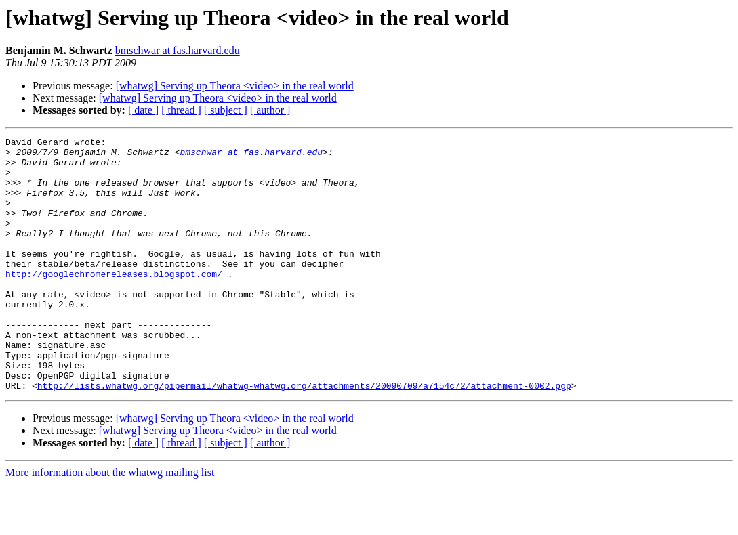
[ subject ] (225, 110)
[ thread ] (181, 110)
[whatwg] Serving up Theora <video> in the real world (235, 85)
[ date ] (143, 110)
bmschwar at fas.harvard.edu (177, 50)
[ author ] (270, 110)
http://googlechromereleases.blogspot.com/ (113, 302)
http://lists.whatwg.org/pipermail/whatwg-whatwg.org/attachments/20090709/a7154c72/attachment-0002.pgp (304, 436)
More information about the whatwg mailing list (109, 523)
